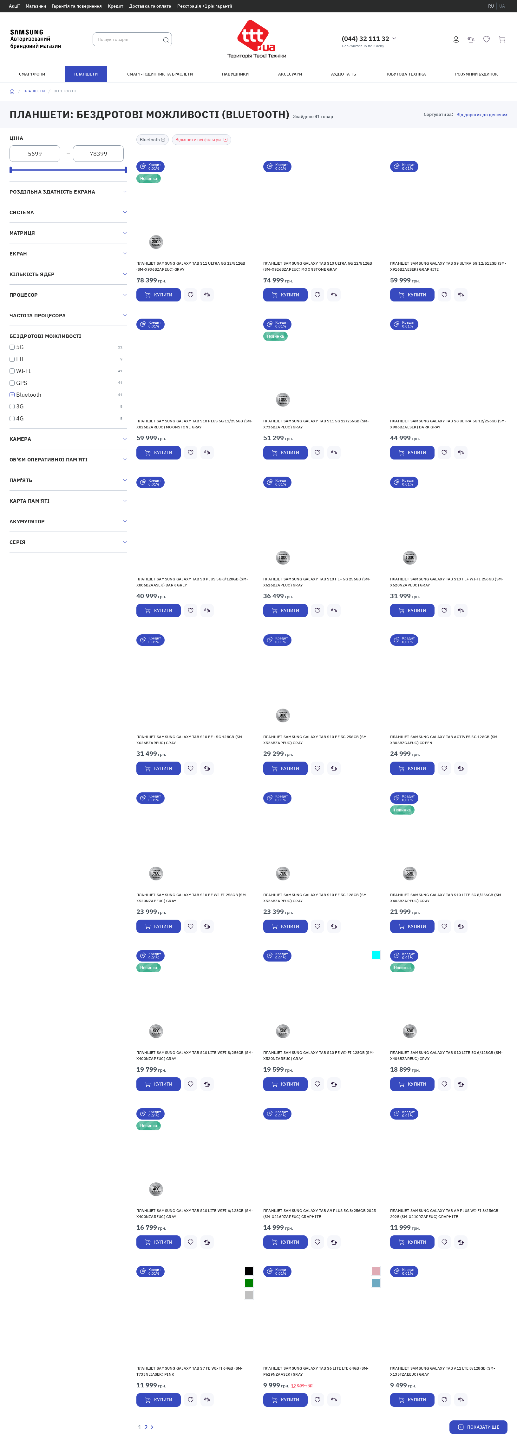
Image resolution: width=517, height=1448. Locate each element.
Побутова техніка (405, 74)
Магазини (36, 6)
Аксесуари (290, 74)
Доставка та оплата (150, 6)
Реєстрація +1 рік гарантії (204, 6)
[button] (195, 208)
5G (20, 347)
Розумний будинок (476, 74)
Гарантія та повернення (77, 6)
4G (20, 418)
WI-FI (23, 370)
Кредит (115, 6)
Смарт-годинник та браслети (160, 74)
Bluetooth (28, 394)
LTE (20, 359)
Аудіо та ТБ (343, 74)
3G (20, 406)
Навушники (235, 74)
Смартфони (32, 74)
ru (491, 6)
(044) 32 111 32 (365, 38)
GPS (21, 383)
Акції (14, 6)
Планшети (86, 74)
